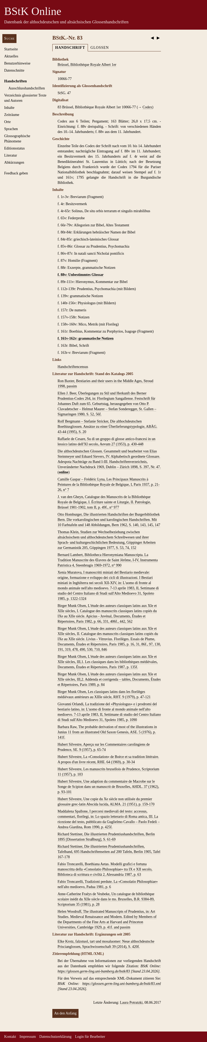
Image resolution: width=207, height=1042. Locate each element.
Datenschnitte (14, 70)
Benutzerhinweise (17, 63)
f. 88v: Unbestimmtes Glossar (81, 275)
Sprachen (11, 129)
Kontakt (10, 1037)
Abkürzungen (14, 162)
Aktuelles (11, 56)
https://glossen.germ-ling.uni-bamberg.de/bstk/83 (94, 971)
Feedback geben (16, 173)
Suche (9, 38)
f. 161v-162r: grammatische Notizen (86, 338)
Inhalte (9, 108)
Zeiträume (11, 115)
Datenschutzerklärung (55, 1037)
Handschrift (70, 48)
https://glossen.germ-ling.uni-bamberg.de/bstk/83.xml (121, 984)
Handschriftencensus (73, 367)
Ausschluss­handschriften (26, 88)
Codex (147, 107)
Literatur (10, 155)
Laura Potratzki (131, 1002)
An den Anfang (65, 1013)
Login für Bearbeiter (90, 1037)
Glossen (100, 48)
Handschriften (15, 81)
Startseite (11, 49)
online (64, 472)
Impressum (28, 1037)
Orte (7, 122)
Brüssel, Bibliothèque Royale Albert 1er (87, 65)
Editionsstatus (14, 148)
